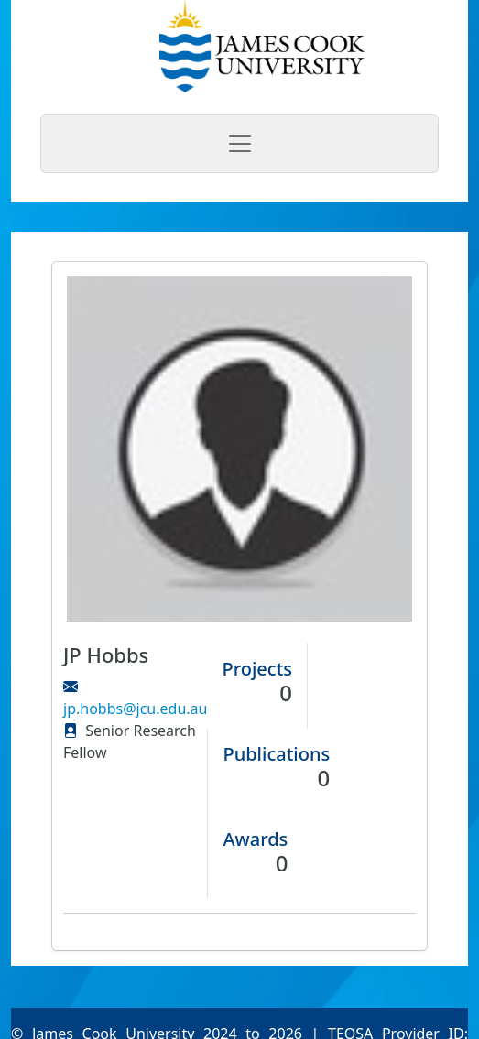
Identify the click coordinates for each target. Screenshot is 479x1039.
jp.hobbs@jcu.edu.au (135, 708)
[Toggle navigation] (239, 143)
